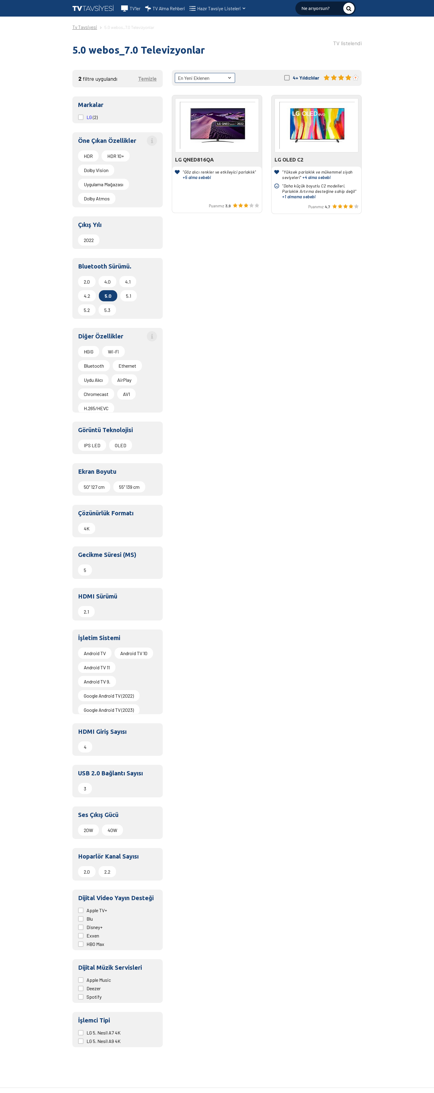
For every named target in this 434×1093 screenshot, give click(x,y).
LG (89, 117)
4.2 (87, 296)
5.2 (87, 310)
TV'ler (130, 8)
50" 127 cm (94, 487)
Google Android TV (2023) (109, 710)
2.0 (87, 281)
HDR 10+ (115, 156)
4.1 (128, 281)
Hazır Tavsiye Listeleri (221, 8)
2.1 (86, 611)
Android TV (95, 653)
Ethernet (127, 366)
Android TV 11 (97, 667)
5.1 (128, 296)
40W (112, 830)
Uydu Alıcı (93, 380)
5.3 (107, 310)
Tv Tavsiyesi (84, 27)
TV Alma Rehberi (165, 8)
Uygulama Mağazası (103, 184)
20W (88, 830)
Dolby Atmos (97, 198)
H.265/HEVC (96, 408)
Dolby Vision (96, 170)
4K (87, 528)
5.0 (108, 296)
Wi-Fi (113, 351)
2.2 (107, 872)
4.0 (107, 281)
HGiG (88, 351)
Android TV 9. (97, 681)
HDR (88, 156)
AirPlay (124, 380)
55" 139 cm (129, 487)
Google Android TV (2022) (109, 696)
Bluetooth (94, 366)
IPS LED (92, 445)
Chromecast (96, 394)
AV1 (126, 394)
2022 (89, 240)
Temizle (147, 78)
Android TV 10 (133, 653)
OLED (120, 445)
